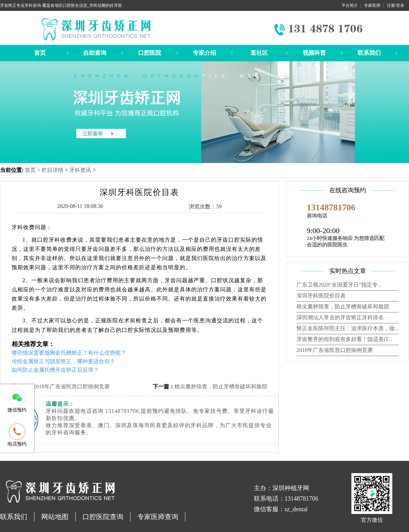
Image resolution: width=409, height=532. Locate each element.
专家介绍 (204, 53)
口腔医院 (149, 53)
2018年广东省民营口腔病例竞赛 (71, 386)
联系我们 (369, 53)
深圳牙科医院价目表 (321, 296)
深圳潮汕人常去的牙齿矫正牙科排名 (340, 317)
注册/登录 (395, 5)
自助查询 (94, 53)
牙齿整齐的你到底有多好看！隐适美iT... (344, 339)
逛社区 (259, 53)
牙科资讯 (80, 170)
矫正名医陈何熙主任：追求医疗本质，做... (348, 328)
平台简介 (350, 5)
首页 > (33, 170)
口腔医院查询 (102, 516)
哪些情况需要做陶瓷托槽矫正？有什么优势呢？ (69, 353)
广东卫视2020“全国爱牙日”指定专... (339, 285)
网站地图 (55, 516)
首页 (40, 53)
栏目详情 (52, 170)
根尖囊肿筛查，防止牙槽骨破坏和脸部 (221, 386)
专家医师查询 (157, 516)
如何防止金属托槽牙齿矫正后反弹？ (55, 370)
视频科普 (314, 53)
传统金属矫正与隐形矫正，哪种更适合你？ (63, 361)
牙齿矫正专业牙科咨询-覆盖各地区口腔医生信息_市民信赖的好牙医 (61, 5)
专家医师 (372, 5)
